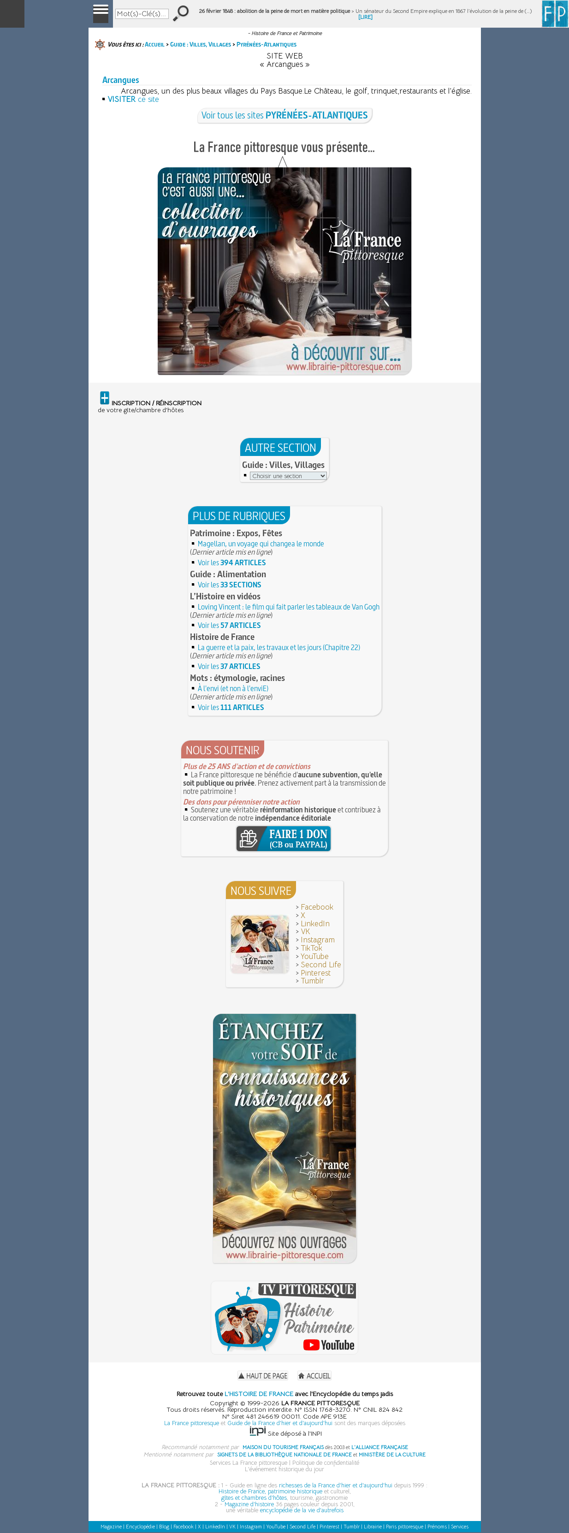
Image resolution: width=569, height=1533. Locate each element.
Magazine (111, 1526)
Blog (164, 1526)
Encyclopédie (140, 1526)
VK (305, 931)
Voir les (232, 562)
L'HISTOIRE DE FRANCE (259, 1394)
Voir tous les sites (285, 115)
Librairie (373, 1526)
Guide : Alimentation (228, 574)
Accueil (155, 44)
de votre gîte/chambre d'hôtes (150, 406)
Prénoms (437, 1526)
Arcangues (120, 80)
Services (459, 1526)
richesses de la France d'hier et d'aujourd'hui (335, 1485)
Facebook (317, 907)
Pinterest (316, 973)
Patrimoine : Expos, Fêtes (236, 533)
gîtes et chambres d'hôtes (254, 1498)
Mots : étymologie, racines (237, 678)
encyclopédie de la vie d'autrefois (302, 1510)
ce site (133, 99)
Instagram (318, 940)
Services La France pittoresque (248, 1463)
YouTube (315, 956)
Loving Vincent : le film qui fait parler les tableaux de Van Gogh (288, 607)
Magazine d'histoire (249, 1504)
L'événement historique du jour (284, 1469)
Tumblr (312, 981)
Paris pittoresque (404, 1526)
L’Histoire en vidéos (225, 596)
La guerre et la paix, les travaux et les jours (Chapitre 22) (279, 647)
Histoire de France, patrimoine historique (270, 1491)
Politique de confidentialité (325, 1463)
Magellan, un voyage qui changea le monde (261, 544)
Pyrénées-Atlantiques (266, 44)
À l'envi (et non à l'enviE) (233, 688)
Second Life (321, 965)
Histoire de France (222, 637)
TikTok (311, 948)
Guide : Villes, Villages (200, 44)
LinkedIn (315, 924)
